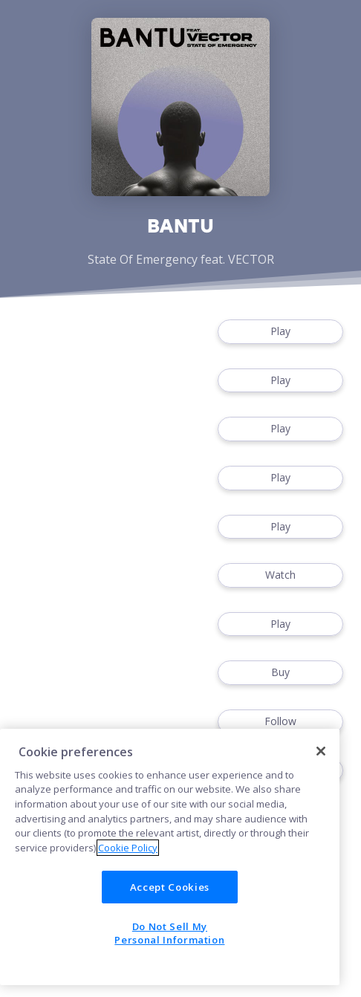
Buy (280, 672)
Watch (280, 575)
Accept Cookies (169, 887)
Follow (280, 721)
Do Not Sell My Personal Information (169, 933)
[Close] (321, 751)
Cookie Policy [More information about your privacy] (127, 847)
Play (280, 331)
